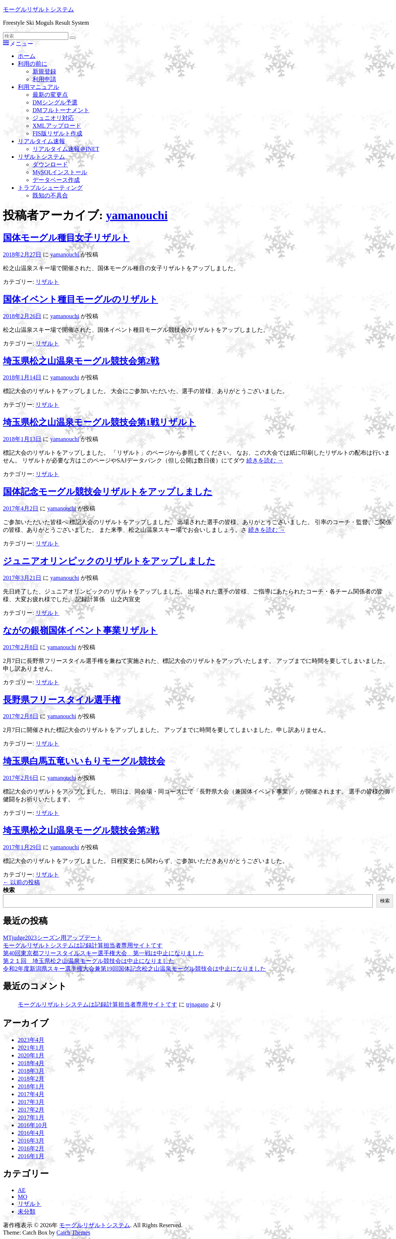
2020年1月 (31, 1055)
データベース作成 (56, 180)
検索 (9, 890)
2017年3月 (31, 1102)
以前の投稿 (21, 882)
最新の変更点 (50, 95)
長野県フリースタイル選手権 (61, 700)
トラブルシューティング (50, 188)
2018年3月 (31, 1071)
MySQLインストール (60, 172)
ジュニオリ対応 (53, 118)
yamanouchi (137, 215)
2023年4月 (31, 1040)
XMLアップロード (57, 126)
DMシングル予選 (55, 102)
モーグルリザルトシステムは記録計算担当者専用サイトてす (83, 945)
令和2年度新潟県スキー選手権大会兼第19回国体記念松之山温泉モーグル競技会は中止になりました (134, 969)
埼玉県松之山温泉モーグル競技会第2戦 (81, 361)
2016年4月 (31, 1133)
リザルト (47, 282)
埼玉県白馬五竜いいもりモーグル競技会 (84, 761)
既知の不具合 (50, 195)
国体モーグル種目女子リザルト (66, 237)
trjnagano (197, 1004)
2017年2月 (31, 1110)
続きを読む (264, 460)
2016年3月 (31, 1141)
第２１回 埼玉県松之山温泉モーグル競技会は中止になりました (88, 961)
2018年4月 (31, 1063)
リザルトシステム (41, 157)
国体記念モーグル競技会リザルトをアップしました (107, 491)
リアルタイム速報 (41, 141)
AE (21, 1190)
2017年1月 (31, 1117)
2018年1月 (31, 1086)
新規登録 (44, 71)
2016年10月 (32, 1125)
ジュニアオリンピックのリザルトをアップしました (109, 561)
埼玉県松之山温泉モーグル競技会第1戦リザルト (99, 422)
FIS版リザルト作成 (57, 133)
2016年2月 (31, 1148)
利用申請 (44, 79)
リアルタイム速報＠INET (66, 149)
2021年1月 (31, 1047)
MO (22, 1197)
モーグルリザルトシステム (38, 9)
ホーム (26, 56)
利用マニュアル (38, 87)
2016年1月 (31, 1156)
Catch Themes (74, 1232)
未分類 (26, 1211)
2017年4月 (31, 1094)
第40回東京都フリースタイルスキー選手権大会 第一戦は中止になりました (103, 953)
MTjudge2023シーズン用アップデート (52, 938)
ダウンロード (50, 164)
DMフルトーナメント (61, 110)
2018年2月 (31, 1078)
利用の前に (32, 64)
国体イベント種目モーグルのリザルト (80, 299)
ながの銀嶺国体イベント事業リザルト (80, 630)
